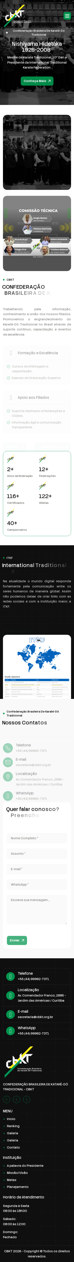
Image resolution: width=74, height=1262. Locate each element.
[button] (67, 16)
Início (11, 1119)
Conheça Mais (35, 84)
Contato (13, 1147)
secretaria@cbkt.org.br (35, 1017)
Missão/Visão (17, 1173)
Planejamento (18, 1187)
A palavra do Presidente (25, 1166)
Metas (11, 1180)
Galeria (12, 1133)
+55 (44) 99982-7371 (33, 979)
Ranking (13, 1126)
